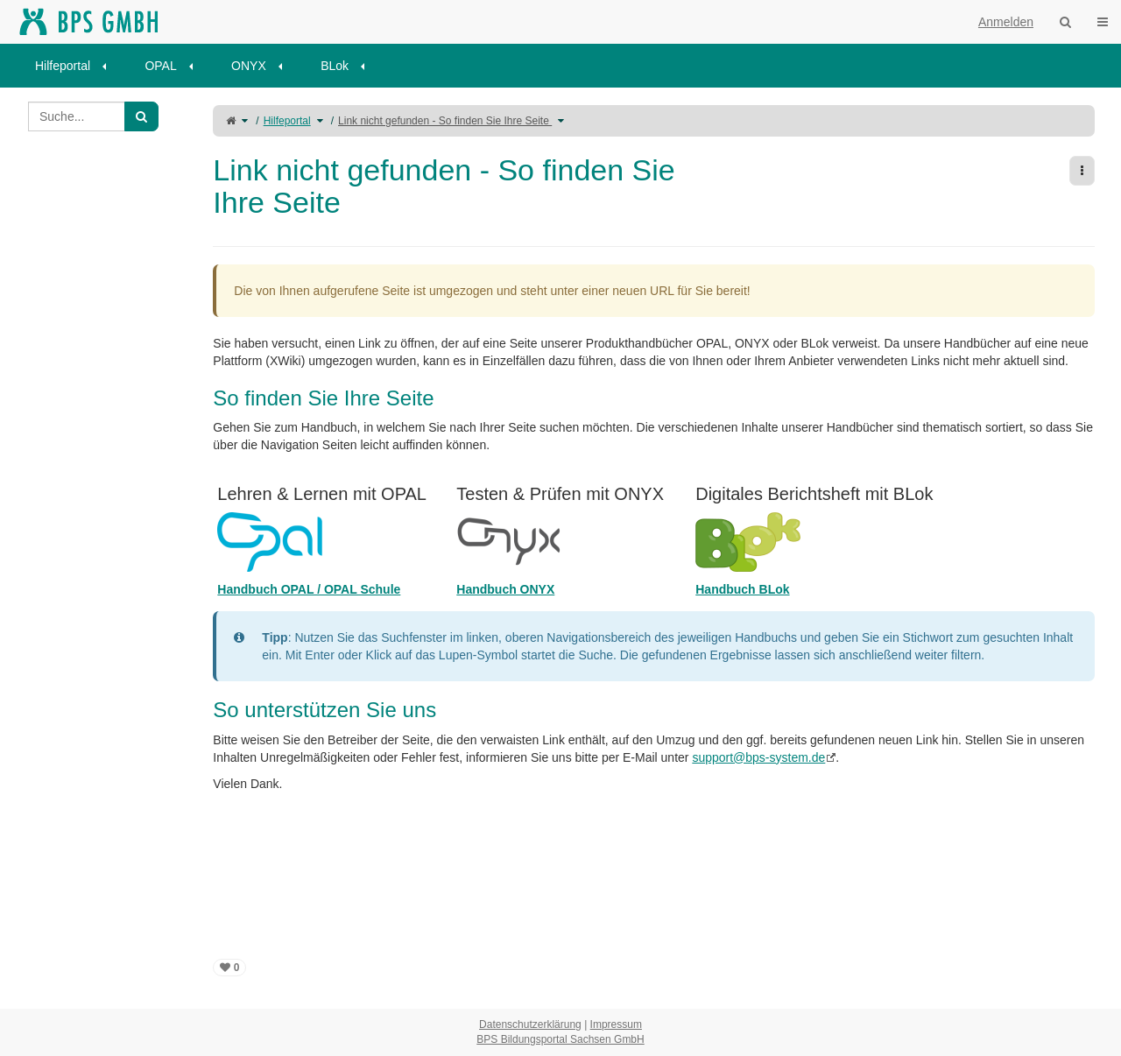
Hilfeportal (62, 66)
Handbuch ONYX (505, 589)
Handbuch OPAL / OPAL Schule (308, 589)
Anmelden (1005, 22)
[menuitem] (76, 66)
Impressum (616, 1024)
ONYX (248, 66)
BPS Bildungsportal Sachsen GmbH (560, 1039)
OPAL (160, 66)
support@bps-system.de (758, 757)
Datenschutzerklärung (530, 1024)
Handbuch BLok (742, 589)
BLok (335, 66)
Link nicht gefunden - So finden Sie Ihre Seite (445, 121)
